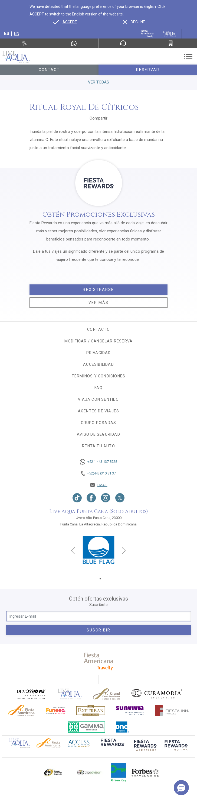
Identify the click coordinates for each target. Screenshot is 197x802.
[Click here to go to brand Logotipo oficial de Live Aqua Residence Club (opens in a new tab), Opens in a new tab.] (19, 742)
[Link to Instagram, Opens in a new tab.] (105, 497)
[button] (181, 787)
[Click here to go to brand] (70, 694)
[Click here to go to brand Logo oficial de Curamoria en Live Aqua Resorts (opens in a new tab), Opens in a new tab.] (157, 693)
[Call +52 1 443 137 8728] (98, 461)
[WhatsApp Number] (73, 43)
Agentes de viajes (98, 411)
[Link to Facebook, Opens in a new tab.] (91, 497)
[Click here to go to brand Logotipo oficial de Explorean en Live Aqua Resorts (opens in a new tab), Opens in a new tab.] (90, 710)
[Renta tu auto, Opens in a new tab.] (24, 43)
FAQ (98, 388)
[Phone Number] (123, 43)
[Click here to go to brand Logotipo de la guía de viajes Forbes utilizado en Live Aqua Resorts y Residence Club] (145, 772)
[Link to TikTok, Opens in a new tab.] (77, 497)
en (16, 33)
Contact (49, 70)
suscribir (98, 630)
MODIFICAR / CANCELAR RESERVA (98, 341)
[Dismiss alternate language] (134, 22)
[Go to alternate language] (65, 22)
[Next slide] (124, 550)
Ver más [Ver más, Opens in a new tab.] (98, 302)
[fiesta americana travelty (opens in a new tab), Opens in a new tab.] (99, 661)
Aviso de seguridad (98, 434)
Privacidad (98, 353)
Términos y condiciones (98, 376)
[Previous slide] (73, 550)
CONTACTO (98, 329)
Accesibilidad (98, 364)
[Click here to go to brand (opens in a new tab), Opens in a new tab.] (31, 694)
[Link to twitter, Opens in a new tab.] (119, 497)
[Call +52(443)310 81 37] (172, 43)
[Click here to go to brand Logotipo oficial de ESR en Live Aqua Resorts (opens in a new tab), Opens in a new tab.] (52, 772)
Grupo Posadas (98, 423)
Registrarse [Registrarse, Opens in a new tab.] (98, 289)
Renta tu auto (98, 446)
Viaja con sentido (98, 399)
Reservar (148, 70)
